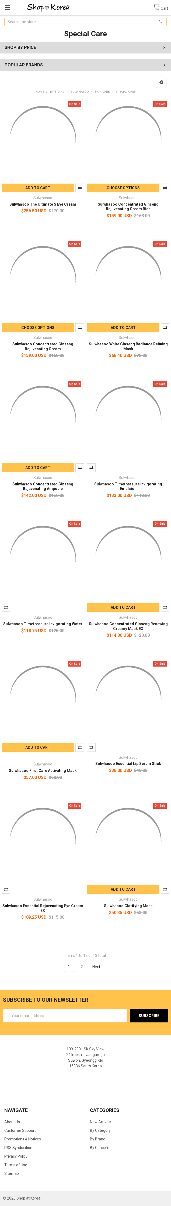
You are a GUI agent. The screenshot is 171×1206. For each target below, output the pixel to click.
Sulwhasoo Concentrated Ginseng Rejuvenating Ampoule (42, 486)
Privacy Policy (15, 1156)
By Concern (99, 1148)
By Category (100, 1130)
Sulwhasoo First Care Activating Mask (43, 770)
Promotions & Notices (22, 1139)
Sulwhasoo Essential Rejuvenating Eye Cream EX (42, 908)
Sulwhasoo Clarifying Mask (128, 906)
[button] (161, 82)
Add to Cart (37, 188)
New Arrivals (100, 1122)
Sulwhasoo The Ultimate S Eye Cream (42, 204)
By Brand (97, 1139)
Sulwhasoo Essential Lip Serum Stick (128, 763)
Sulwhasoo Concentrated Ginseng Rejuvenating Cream (42, 346)
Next (99, 966)
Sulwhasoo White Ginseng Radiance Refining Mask (128, 346)
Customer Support (20, 1130)
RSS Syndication (18, 1148)
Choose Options (123, 188)
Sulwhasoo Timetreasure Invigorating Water (42, 624)
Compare (79, 188)
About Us (12, 1122)
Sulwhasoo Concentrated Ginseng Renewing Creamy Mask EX (128, 626)
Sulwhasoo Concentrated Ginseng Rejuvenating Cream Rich (128, 206)
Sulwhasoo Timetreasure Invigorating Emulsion (128, 486)
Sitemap (11, 1173)
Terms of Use (15, 1165)
